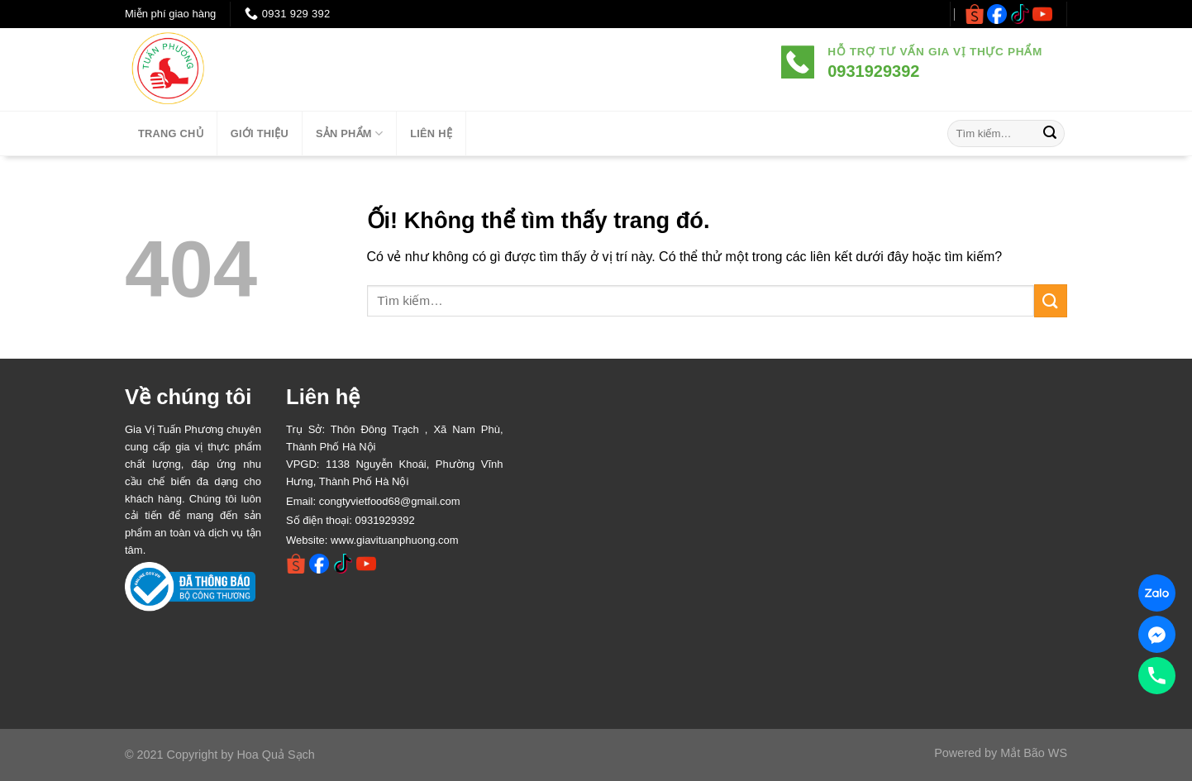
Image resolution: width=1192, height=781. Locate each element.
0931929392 (384, 520)
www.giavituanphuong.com (395, 540)
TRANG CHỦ (170, 133)
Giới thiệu (259, 133)
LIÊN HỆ (431, 133)
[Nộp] (1050, 134)
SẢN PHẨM (349, 133)
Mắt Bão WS (1033, 753)
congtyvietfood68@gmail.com (389, 501)
